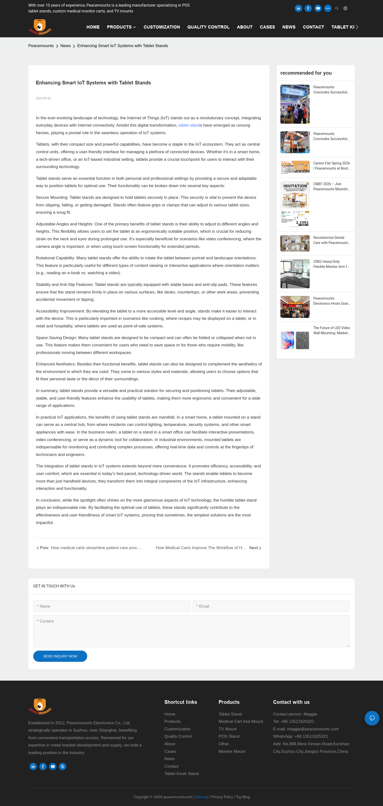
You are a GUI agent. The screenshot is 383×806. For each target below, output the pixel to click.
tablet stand (189, 125)
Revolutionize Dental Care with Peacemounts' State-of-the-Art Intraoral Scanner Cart (331, 240)
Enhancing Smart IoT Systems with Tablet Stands (122, 45)
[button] (357, 27)
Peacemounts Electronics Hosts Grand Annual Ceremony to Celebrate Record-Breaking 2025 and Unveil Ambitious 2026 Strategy (331, 301)
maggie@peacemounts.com (313, 729)
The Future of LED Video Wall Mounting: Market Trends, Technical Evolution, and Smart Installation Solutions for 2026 (332, 331)
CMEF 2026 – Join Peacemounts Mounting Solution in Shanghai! (331, 187)
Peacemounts (41, 45)
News (65, 45)
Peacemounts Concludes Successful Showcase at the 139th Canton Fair (330, 90)
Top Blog (243, 797)
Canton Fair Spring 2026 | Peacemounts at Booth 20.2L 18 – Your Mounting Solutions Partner (331, 166)
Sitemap (201, 797)
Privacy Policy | (223, 797)
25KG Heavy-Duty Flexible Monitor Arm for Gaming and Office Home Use (331, 264)
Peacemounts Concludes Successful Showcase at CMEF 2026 (330, 136)
